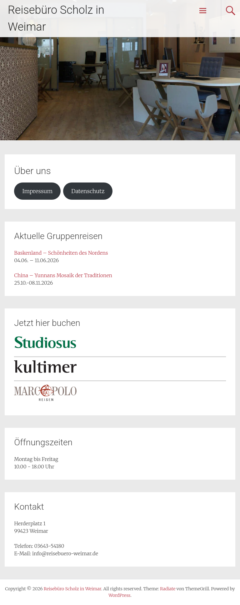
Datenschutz (87, 191)
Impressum (37, 191)
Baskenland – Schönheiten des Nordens (61, 253)
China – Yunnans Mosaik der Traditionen (63, 275)
